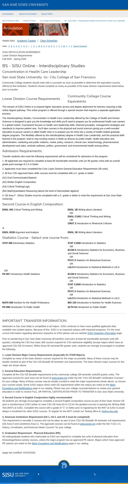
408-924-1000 (105, 474)
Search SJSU (47, 14)
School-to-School (29, 21)
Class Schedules (48, 40)
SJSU (25, 4)
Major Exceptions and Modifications (50, 443)
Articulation (7, 14)
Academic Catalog (26, 40)
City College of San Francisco (50, 21)
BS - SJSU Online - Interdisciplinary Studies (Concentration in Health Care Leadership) (94, 21)
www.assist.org (59, 378)
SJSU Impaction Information (101, 333)
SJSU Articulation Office (10, 21)
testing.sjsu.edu (110, 411)
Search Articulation (28, 14)
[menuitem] (8, 14)
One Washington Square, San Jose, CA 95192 (65, 474)
